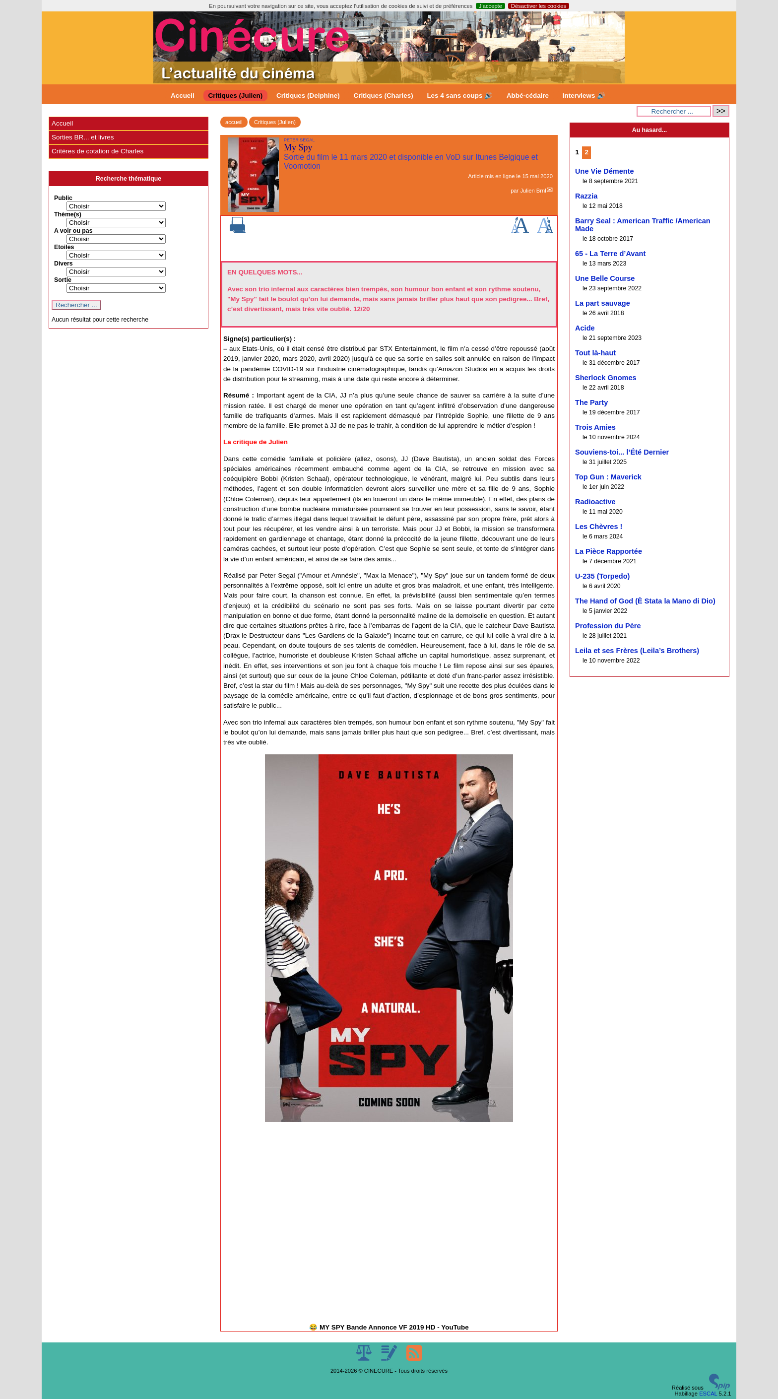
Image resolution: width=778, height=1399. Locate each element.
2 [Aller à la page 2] (586, 152)
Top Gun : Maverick (608, 477)
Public (63, 198)
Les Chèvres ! (598, 527)
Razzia (586, 196)
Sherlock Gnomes (606, 378)
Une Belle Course (605, 278)
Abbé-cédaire (528, 95)
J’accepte (490, 6)
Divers (63, 263)
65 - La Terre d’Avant (610, 254)
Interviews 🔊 (584, 95)
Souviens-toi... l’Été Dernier (622, 452)
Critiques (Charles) (383, 95)
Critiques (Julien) (235, 95)
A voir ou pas (73, 230)
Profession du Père (608, 626)
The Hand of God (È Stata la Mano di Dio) (645, 601)
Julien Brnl (533, 191)
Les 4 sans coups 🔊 (460, 95)
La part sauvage (602, 303)
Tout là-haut (595, 353)
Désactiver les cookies (538, 6)
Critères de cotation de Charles (97, 151)
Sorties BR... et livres (83, 137)
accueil (234, 122)
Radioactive (595, 502)
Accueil (182, 95)
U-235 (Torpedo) (602, 576)
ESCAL (708, 1394)
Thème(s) (67, 214)
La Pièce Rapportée (608, 551)
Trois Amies (595, 427)
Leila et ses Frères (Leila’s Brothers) (637, 651)
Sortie (62, 279)
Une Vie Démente (604, 171)
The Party (591, 402)
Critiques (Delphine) (308, 95)
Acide (585, 328)
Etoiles (64, 247)
